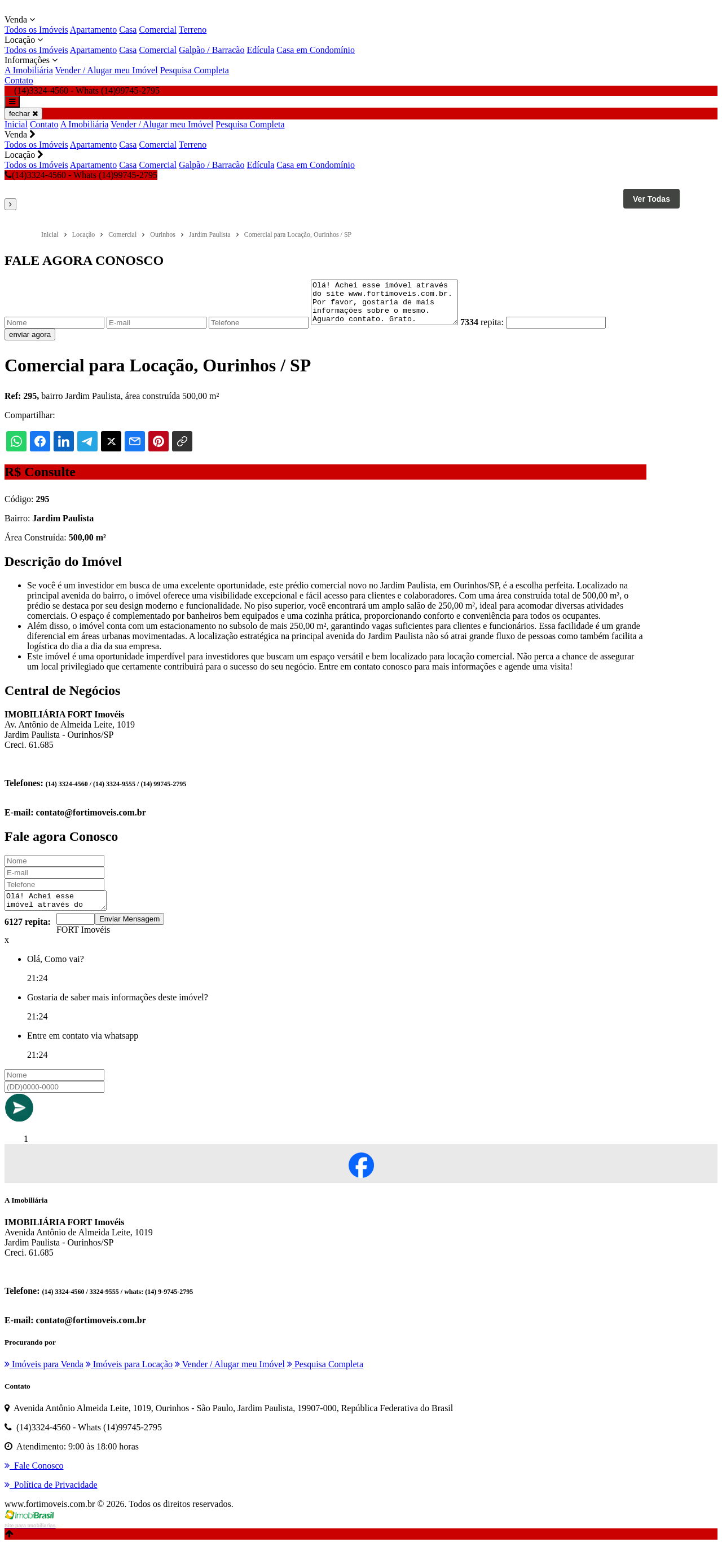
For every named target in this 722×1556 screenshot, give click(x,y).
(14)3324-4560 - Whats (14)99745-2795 (81, 175)
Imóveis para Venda (44, 1376)
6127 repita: (28, 933)
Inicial (16, 124)
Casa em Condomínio (315, 50)
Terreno (193, 29)
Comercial (158, 29)
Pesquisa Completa (194, 70)
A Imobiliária (29, 70)
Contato (19, 80)
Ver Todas (651, 198)
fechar (23, 113)
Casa (128, 29)
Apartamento (93, 29)
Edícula (260, 50)
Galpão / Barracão (211, 50)
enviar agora (30, 343)
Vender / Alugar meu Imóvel (106, 70)
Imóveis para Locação (129, 1376)
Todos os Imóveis (36, 29)
